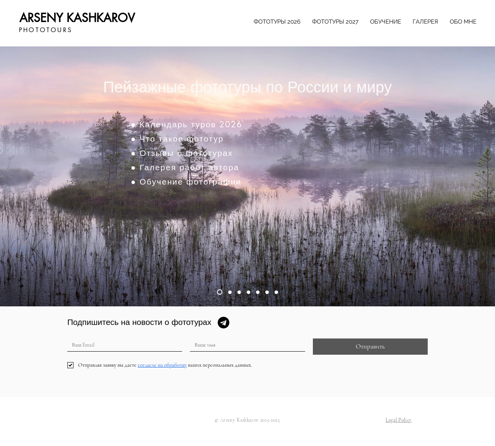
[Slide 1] (219, 292)
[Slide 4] (248, 292)
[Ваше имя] (245, 344)
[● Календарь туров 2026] (205, 124)
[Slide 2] (230, 292)
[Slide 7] (276, 292)
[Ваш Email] (122, 344)
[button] (399, 420)
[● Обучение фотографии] (205, 181)
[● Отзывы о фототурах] (205, 153)
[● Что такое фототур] (205, 138)
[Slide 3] (239, 292)
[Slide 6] (267, 292)
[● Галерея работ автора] (205, 167)
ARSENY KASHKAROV (77, 18)
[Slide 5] (257, 292)
